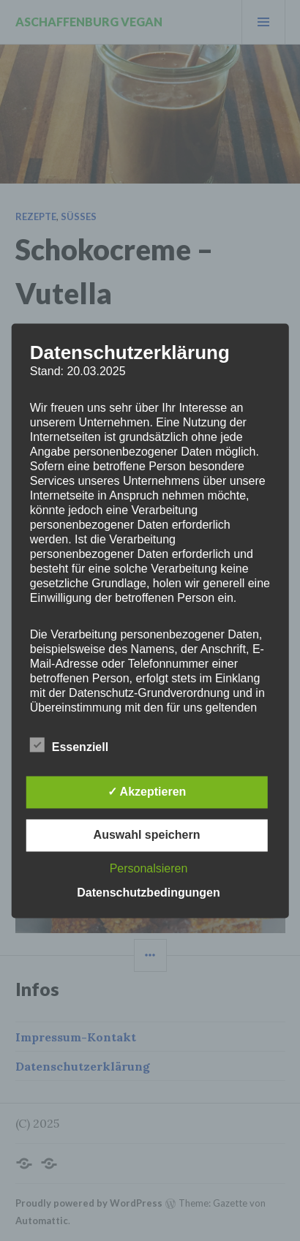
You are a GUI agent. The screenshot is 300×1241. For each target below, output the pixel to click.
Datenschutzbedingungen (148, 892)
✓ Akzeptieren (147, 791)
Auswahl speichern (147, 835)
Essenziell (69, 744)
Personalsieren (149, 868)
